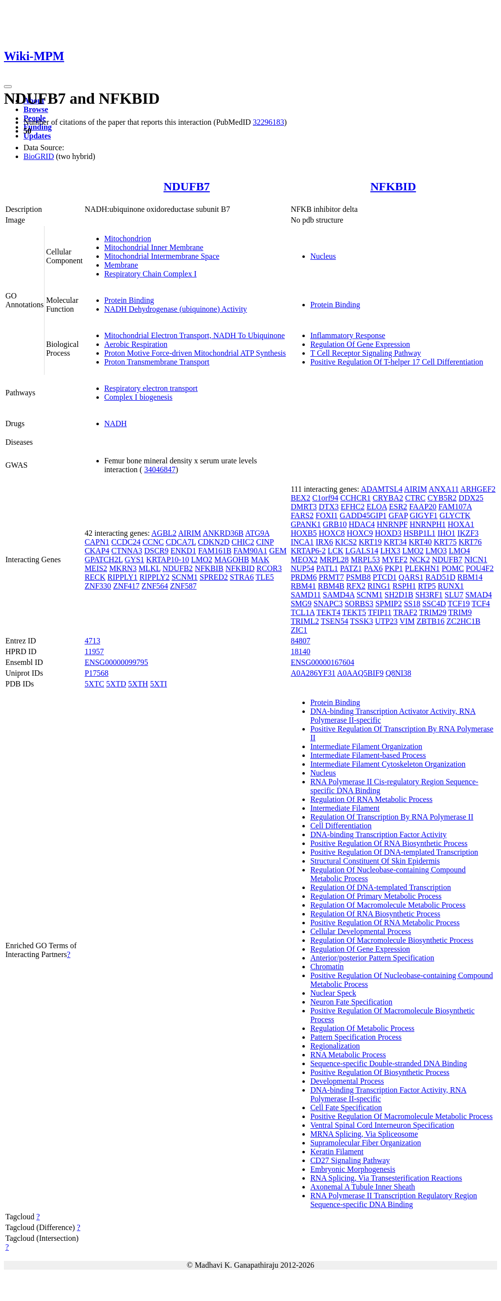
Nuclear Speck (333, 993)
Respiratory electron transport (151, 388)
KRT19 (370, 542)
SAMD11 (306, 595)
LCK (335, 551)
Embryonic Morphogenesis (352, 1169)
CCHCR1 (355, 498)
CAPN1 (97, 542)
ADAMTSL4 (381, 489)
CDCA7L (181, 542)
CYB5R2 (442, 498)
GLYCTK (454, 515)
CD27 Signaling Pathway (350, 1160)
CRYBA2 (388, 498)
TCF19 (459, 603)
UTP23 (386, 621)
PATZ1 (351, 568)
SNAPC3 (328, 603)
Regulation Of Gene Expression (360, 344)
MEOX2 (304, 559)
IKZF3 (468, 533)
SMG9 (301, 603)
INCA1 (302, 542)
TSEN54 (334, 621)
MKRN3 (123, 568)
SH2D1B (399, 595)
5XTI (158, 684)
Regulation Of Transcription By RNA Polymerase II (391, 817)
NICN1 (475, 559)
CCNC (153, 542)
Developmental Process (347, 1081)
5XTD (116, 684)
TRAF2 (405, 612)
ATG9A (257, 533)
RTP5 (426, 586)
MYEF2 (394, 559)
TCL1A (303, 612)
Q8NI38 (398, 673)
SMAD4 (478, 595)
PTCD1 (385, 577)
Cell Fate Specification (346, 1107)
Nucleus (323, 256)
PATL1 (327, 568)
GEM (278, 551)
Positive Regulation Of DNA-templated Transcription (394, 852)
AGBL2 (164, 533)
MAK (260, 559)
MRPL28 (334, 559)
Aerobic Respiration (135, 344)
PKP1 (394, 568)
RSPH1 (404, 586)
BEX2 (300, 498)
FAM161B (214, 551)
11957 (94, 651)
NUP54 (302, 568)
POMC (453, 568)
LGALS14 (362, 551)
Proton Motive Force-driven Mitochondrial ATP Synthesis (195, 353)
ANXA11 (444, 489)
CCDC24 (126, 542)
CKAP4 (97, 551)
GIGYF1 (423, 515)
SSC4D (434, 603)
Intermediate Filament (345, 808)
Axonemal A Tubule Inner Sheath (362, 1187)
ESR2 (398, 506)
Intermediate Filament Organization (366, 746)
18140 (300, 651)
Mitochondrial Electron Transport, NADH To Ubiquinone (194, 335)
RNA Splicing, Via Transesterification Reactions (386, 1178)
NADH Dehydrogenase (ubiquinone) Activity (175, 309)
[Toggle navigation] (8, 86)
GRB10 (335, 524)
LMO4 (459, 551)
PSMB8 (358, 577)
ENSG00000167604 (322, 662)
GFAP (398, 515)
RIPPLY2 (154, 577)
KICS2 (346, 542)
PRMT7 (331, 577)
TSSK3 (361, 621)
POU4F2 (480, 568)
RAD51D (440, 577)
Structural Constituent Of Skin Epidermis (375, 861)
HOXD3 (388, 533)
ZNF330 (98, 586)
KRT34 (395, 542)
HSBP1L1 (419, 533)
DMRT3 (304, 506)
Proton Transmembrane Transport (156, 362)
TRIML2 (305, 621)
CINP (265, 542)
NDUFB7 (186, 186)
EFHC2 (352, 506)
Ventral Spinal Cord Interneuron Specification (382, 1125)
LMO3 (436, 551)
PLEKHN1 (422, 568)
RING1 (378, 586)
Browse (35, 109)
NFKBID (393, 186)
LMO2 (201, 559)
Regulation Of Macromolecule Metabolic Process (387, 905)
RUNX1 (451, 586)
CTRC (415, 498)
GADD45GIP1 (363, 515)
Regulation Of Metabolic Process (362, 1028)
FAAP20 (422, 506)
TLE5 (264, 577)
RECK (95, 577)
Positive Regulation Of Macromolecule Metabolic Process (401, 1116)
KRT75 (444, 542)
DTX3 (329, 506)
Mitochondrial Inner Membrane (154, 247)
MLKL (149, 568)
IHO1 (446, 533)
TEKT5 (354, 612)
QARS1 (411, 577)
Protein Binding (129, 300)
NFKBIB (209, 568)
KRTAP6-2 (308, 551)
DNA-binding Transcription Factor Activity (378, 834)
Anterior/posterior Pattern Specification (372, 958)
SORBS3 (358, 603)
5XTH (138, 684)
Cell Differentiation (340, 826)
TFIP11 (379, 612)
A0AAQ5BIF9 (360, 673)
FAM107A (455, 506)
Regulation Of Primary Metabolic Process (375, 896)
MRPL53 (365, 559)
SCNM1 (185, 577)
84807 (300, 641)
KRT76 (469, 542)
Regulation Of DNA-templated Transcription (380, 887)
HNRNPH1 (428, 524)
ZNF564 (154, 586)
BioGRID (38, 156)
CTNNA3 (127, 551)
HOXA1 (461, 524)
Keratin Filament (337, 1151)
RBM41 (303, 586)
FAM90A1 (250, 551)
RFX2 (355, 586)
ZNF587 (183, 586)
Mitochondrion (127, 238)
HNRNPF (392, 524)
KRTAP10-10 (167, 559)
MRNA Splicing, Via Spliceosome (364, 1134)
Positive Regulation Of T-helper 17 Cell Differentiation (396, 362)
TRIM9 (460, 612)
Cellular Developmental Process (360, 931)
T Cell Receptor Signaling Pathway (365, 353)
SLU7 (454, 595)
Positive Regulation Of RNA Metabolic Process (384, 922)
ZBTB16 (431, 621)
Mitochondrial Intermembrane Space (161, 256)
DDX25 (470, 498)
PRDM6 (304, 577)
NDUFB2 (177, 568)
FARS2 (302, 515)
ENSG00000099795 (116, 662)
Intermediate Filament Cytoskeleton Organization (387, 764)
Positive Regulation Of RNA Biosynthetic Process (388, 843)
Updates (37, 136)
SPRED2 (214, 577)
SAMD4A (339, 595)
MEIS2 (96, 568)
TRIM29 (433, 612)
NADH (115, 423)
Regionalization (335, 1046)
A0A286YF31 (313, 673)
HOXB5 (304, 533)
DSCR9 (156, 551)
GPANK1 (306, 524)
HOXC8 (332, 533)
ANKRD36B (223, 533)
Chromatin (326, 966)
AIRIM (189, 533)
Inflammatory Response (347, 335)
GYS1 (134, 559)
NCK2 (420, 559)
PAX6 (373, 568)
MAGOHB (231, 559)
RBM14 (470, 577)
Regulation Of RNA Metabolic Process (371, 799)
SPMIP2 (388, 603)
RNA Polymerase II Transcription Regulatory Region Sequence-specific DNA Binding (393, 1200)
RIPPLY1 (123, 577)
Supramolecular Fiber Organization (365, 1143)
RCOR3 (269, 568)
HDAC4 (362, 524)
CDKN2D (213, 542)
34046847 (160, 469)
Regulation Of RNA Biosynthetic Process (375, 914)
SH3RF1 (429, 595)
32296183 (268, 122)
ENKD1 (183, 551)
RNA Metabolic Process (348, 1054)
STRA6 (242, 577)
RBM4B (331, 586)
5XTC (94, 684)
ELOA (376, 506)
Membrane (121, 265)
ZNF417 (126, 586)
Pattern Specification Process (356, 1037)
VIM (406, 621)
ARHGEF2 (478, 489)
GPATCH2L (104, 559)
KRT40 (420, 542)
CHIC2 (242, 542)
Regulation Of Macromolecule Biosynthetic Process (391, 940)
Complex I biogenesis (138, 397)
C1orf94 (325, 498)
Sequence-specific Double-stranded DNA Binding (388, 1063)
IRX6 (324, 542)
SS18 (412, 603)
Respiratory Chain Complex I (150, 274)
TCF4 (481, 603)
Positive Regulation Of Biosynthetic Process (379, 1072)
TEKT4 (329, 612)
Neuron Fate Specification (351, 1002)
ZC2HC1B (463, 621)
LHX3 (390, 551)
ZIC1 (299, 630)
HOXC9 (360, 533)
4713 (92, 641)
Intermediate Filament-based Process (368, 755)
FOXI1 (327, 515)
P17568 (97, 673)
